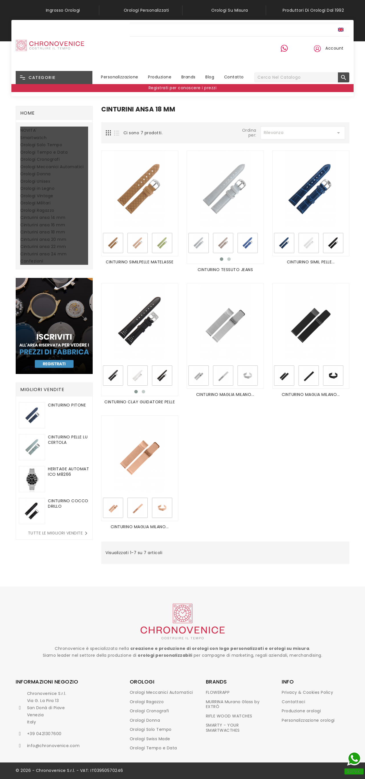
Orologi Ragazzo (37, 210)
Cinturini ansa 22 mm (43, 246)
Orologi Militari (35, 203)
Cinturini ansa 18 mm (42, 232)
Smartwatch (33, 138)
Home (27, 113)
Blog (209, 77)
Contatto (234, 77)
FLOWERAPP (218, 692)
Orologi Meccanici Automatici (52, 167)
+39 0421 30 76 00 (288, 59)
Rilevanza (303, 132)
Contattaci (293, 702)
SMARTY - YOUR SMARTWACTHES (223, 727)
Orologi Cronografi (40, 159)
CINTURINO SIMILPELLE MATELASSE (139, 262)
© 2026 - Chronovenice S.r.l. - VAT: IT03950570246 (69, 770)
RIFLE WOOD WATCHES (229, 716)
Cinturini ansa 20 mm (43, 239)
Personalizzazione (119, 77)
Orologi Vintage (36, 196)
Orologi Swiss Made (150, 739)
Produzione (159, 77)
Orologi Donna (35, 174)
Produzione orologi (301, 711)
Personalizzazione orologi (308, 720)
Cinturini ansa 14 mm (42, 217)
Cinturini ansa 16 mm (42, 225)
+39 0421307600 (44, 734)
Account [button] (334, 48)
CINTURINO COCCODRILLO (68, 503)
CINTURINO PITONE (67, 405)
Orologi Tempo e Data (44, 152)
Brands (188, 77)
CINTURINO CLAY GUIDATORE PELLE (139, 402)
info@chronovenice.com (53, 746)
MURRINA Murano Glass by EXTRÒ (233, 704)
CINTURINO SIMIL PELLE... (311, 262)
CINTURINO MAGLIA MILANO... (225, 394)
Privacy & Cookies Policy (307, 692)
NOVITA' (28, 130)
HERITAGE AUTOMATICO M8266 (68, 471)
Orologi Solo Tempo (41, 145)
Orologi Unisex (35, 181)
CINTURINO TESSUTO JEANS (225, 269)
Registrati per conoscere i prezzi (183, 88)
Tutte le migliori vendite (59, 533)
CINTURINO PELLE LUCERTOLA (68, 439)
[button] (317, 48)
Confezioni (31, 261)
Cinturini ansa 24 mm (43, 254)
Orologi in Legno (37, 188)
